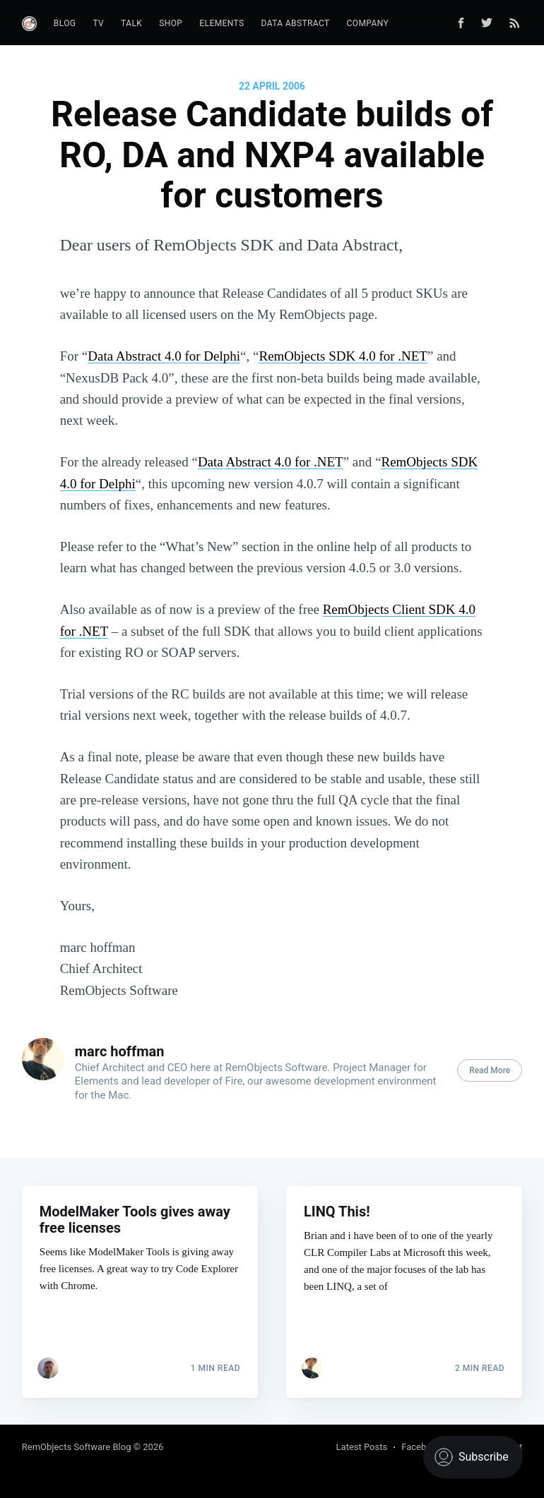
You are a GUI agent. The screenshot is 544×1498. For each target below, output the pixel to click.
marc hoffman (120, 1051)
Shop (170, 23)
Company (368, 23)
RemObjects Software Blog (76, 1447)
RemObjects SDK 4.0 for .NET (343, 356)
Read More (489, 1070)
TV (98, 23)
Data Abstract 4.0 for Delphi (164, 356)
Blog (65, 23)
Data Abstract (295, 23)
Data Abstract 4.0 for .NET (270, 461)
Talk (131, 23)
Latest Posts (362, 1447)
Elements (221, 23)
